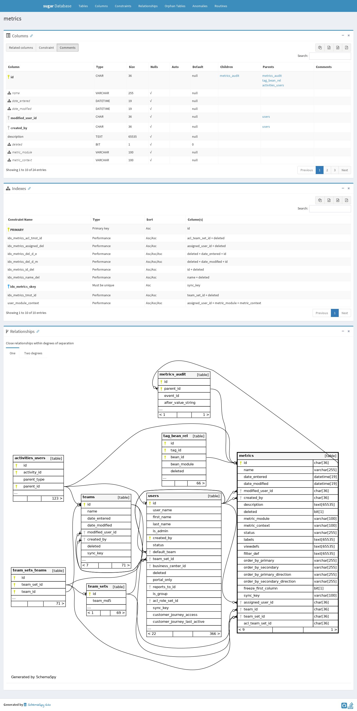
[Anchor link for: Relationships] (37, 331)
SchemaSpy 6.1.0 (37, 704)
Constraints (123, 6)
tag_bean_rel (271, 80)
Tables (85, 5)
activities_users (273, 85)
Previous (307, 170)
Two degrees (33, 353)
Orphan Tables (175, 6)
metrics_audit (229, 75)
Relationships (148, 6)
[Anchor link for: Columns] (30, 35)
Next (345, 170)
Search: (324, 56)
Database (57, 6)
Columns (101, 6)
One (12, 353)
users (266, 116)
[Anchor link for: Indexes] (28, 188)
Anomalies (200, 6)
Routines (221, 6)
